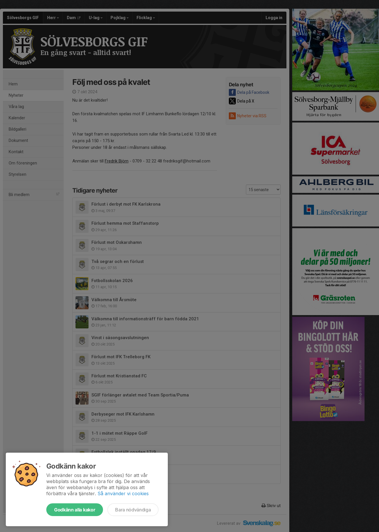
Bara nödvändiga (133, 510)
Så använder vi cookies (123, 493)
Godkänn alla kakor (74, 510)
